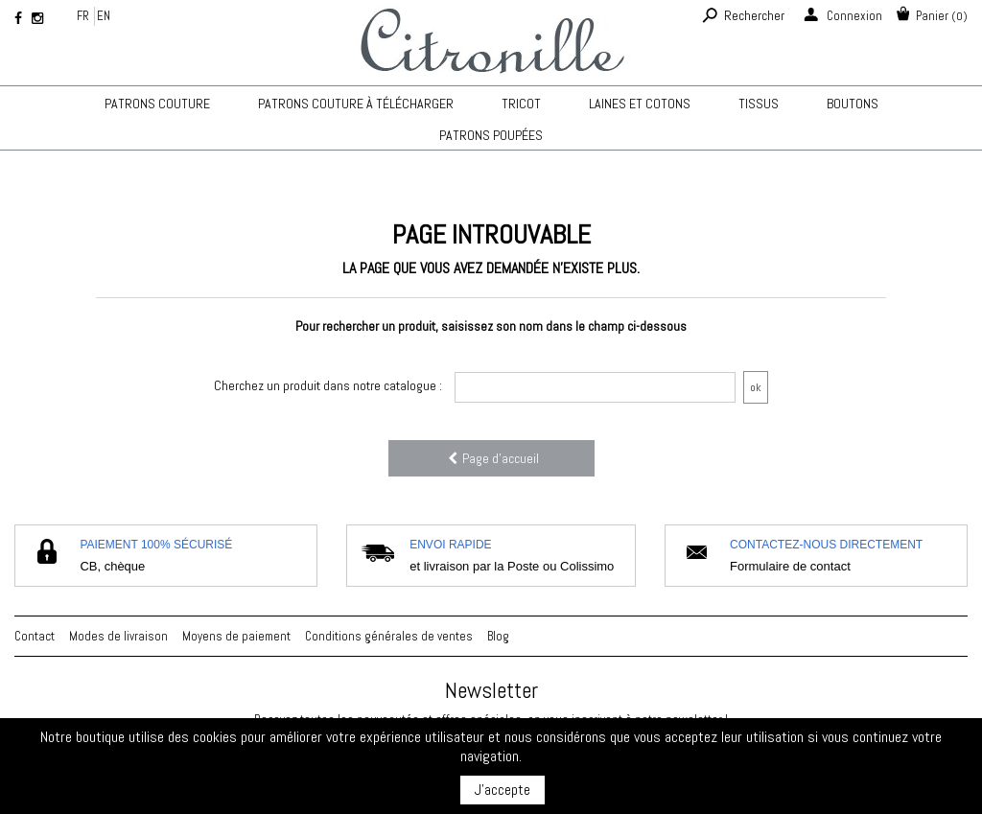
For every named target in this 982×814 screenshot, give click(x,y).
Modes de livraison (118, 636)
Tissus (758, 103)
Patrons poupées (491, 135)
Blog (498, 636)
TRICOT (521, 103)
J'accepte (502, 789)
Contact (34, 636)
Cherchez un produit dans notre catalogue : (328, 385)
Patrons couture (157, 103)
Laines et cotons (639, 103)
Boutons (852, 103)
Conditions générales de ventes (389, 636)
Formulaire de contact (790, 566)
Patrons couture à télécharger (356, 103)
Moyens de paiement (236, 636)
